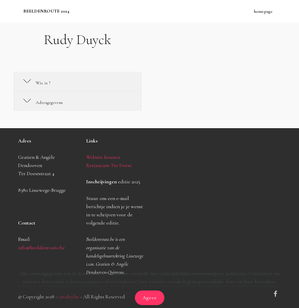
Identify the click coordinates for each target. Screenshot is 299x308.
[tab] (77, 82)
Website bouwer (103, 157)
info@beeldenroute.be (41, 248)
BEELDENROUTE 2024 (46, 11)
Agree (149, 298)
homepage (263, 11)
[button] (77, 82)
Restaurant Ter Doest (108, 165)
